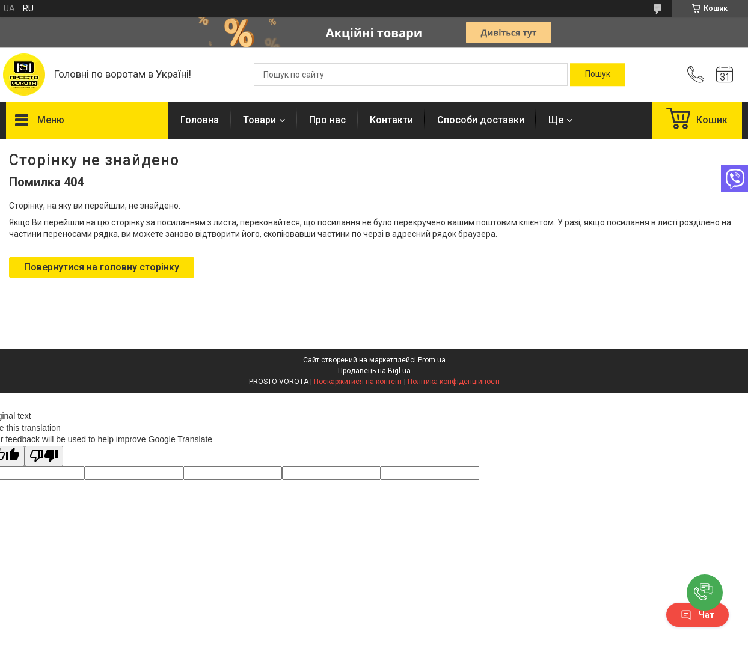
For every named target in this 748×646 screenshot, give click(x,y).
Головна (199, 120)
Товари (259, 120)
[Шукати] (597, 74)
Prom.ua (432, 360)
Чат (697, 614)
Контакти (391, 120)
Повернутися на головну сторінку (101, 267)
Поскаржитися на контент (358, 381)
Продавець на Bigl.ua (374, 371)
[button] (705, 592)
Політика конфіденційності (454, 381)
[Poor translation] (44, 456)
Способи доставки (480, 120)
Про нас (327, 120)
